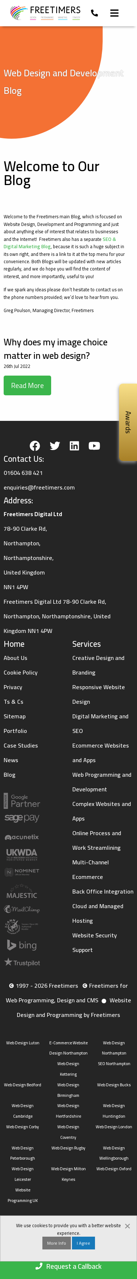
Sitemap (15, 716)
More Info (56, 1243)
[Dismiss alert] (127, 1225)
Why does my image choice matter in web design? (55, 348)
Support (82, 949)
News (11, 759)
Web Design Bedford (22, 1084)
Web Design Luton (22, 1042)
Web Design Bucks (114, 1084)
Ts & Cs (13, 701)
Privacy (13, 686)
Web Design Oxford (114, 1168)
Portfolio (15, 730)
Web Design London (114, 1126)
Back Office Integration (102, 891)
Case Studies (21, 745)
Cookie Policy (21, 672)
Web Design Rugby (68, 1148)
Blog (9, 774)
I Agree (83, 1243)
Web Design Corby (22, 1126)
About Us (15, 657)
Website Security (94, 935)
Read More (27, 385)
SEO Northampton (114, 1063)
